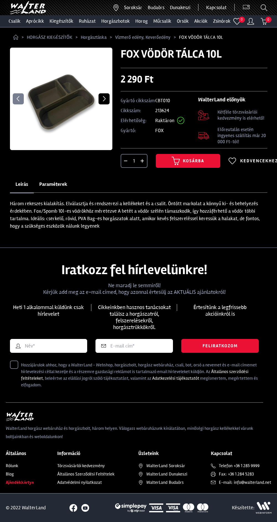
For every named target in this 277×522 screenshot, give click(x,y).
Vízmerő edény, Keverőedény (142, 37)
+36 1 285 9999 (247, 466)
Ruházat (87, 21)
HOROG (141, 21)
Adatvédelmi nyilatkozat (79, 482)
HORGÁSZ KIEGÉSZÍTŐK (49, 37)
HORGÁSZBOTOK (115, 21)
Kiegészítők (61, 21)
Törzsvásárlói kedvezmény (81, 466)
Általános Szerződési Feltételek (86, 474)
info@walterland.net (252, 482)
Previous (18, 98)
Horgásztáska (94, 37)
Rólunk (12, 466)
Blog (10, 474)
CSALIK (14, 21)
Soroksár (133, 7)
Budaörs (156, 7)
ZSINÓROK (222, 21)
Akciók (201, 21)
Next (104, 98)
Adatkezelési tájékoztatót (175, 378)
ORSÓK (183, 21)
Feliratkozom (220, 346)
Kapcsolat (216, 7)
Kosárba (188, 161)
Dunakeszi (180, 7)
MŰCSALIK (162, 21)
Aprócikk (35, 21)
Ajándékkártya (20, 482)
